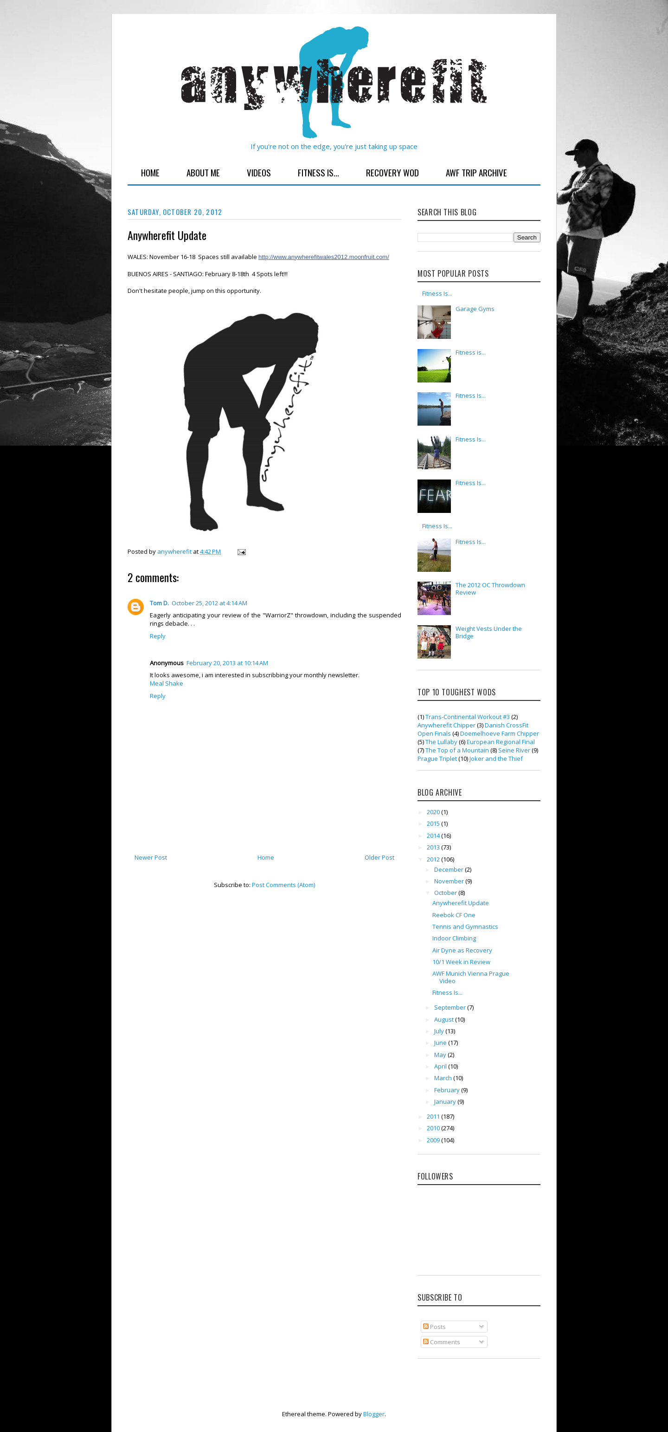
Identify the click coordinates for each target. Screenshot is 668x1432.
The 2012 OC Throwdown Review (490, 588)
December (449, 869)
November (449, 881)
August (444, 1019)
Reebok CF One (453, 915)
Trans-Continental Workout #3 (467, 717)
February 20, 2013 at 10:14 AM (227, 663)
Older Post (379, 857)
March (443, 1078)
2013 (434, 847)
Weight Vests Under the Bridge (489, 632)
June (441, 1042)
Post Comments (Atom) (283, 885)
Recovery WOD (392, 172)
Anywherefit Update (460, 903)
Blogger (374, 1414)
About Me (203, 172)
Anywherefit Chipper (446, 725)
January (445, 1101)
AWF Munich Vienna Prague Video (470, 977)
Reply (158, 636)
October (446, 892)
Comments (441, 1342)
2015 (434, 823)
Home (150, 172)
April (441, 1066)
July (439, 1031)
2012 (434, 859)
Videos (259, 172)
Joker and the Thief (496, 758)
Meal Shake (166, 683)
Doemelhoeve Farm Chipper (499, 733)
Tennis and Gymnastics (465, 926)
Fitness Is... (318, 172)
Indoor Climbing (454, 938)
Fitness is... (471, 352)
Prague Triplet (437, 758)
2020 (434, 812)
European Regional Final (501, 742)
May (441, 1054)
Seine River (514, 750)
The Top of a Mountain (457, 750)
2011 (434, 1116)
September (450, 1007)
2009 (434, 1140)
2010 (434, 1128)
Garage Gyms (475, 309)
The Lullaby (441, 742)
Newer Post (151, 857)
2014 (434, 835)
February (447, 1090)
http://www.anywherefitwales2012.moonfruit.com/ (323, 256)
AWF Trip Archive (476, 172)
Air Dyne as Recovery (462, 950)
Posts (434, 1326)
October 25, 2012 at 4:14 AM (209, 603)
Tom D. (159, 603)
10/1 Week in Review (461, 962)
